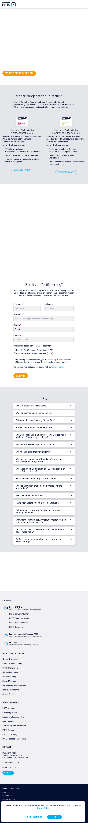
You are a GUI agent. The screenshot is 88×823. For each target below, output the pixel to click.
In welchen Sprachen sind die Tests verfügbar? (38, 502)
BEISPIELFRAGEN (22, 170)
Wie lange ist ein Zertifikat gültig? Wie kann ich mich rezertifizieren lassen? (40, 470)
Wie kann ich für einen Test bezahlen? (34, 413)
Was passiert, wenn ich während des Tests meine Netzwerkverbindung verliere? (39, 460)
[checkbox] (43, 351)
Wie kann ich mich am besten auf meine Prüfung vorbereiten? (39, 487)
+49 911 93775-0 (9, 767)
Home (4, 10)
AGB (4, 792)
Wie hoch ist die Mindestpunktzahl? (33, 452)
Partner (10, 10)
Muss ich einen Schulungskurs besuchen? (36, 478)
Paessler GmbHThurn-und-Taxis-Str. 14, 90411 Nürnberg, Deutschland (15, 755)
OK (54, 817)
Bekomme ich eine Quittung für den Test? (35, 420)
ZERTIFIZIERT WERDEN (19, 73)
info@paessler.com (10, 762)
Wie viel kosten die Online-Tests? (31, 405)
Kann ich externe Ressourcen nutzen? (34, 427)
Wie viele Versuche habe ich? (30, 495)
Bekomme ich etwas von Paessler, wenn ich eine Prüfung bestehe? (39, 511)
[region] (43, 811)
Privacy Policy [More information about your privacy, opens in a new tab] (43, 808)
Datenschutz (7, 796)
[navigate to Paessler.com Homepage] (9, 4)
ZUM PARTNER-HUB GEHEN (44, 581)
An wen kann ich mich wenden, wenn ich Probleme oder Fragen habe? (40, 530)
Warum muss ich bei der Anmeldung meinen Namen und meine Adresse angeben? (41, 520)
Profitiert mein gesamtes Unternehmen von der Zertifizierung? (38, 540)
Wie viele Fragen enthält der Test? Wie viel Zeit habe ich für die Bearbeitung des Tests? (41, 436)
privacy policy (58, 367)
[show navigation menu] (84, 4)
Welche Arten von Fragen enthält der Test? (36, 444)
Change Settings (8, 799)
